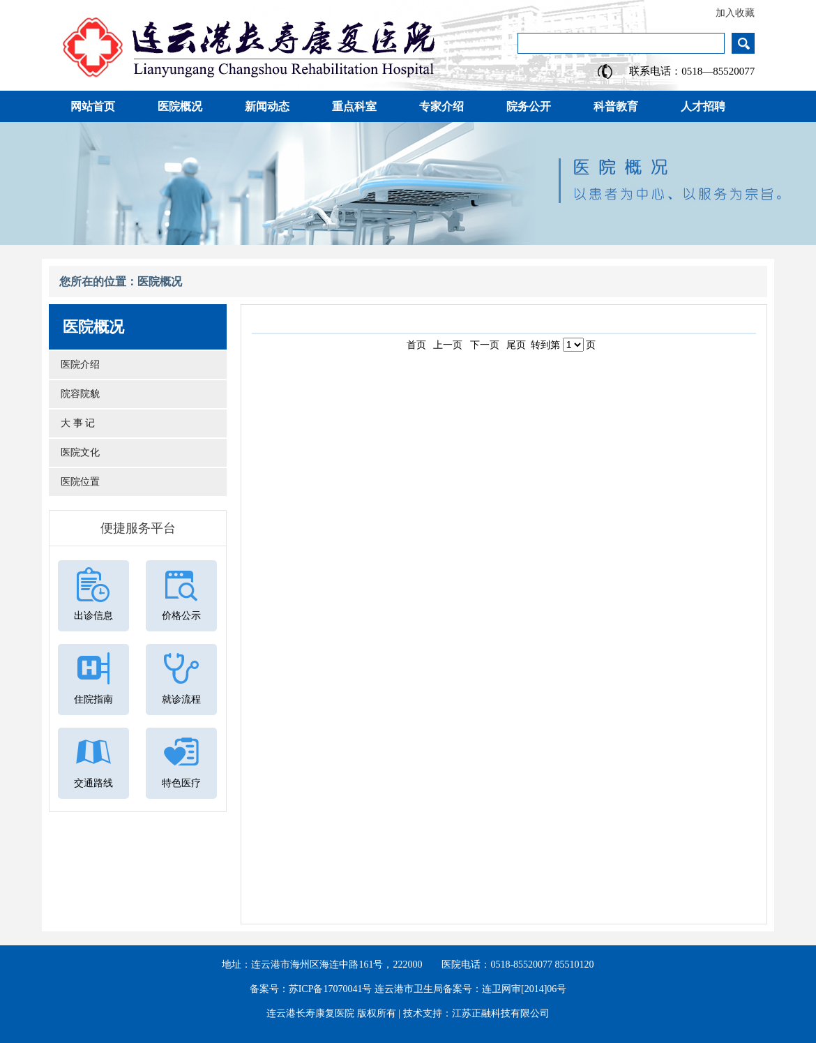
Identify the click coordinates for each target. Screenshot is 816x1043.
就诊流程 (181, 699)
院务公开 (528, 106)
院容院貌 (78, 394)
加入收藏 (735, 13)
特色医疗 (181, 783)
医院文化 (78, 452)
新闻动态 (267, 106)
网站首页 (92, 106)
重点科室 (354, 106)
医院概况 (180, 106)
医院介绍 (78, 364)
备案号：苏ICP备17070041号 (311, 989)
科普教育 (616, 106)
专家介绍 (441, 106)
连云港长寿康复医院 (310, 1013)
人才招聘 (703, 106)
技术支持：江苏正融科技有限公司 (476, 1013)
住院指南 (93, 699)
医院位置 (78, 482)
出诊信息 (93, 615)
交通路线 (93, 783)
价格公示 (181, 615)
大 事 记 (75, 423)
